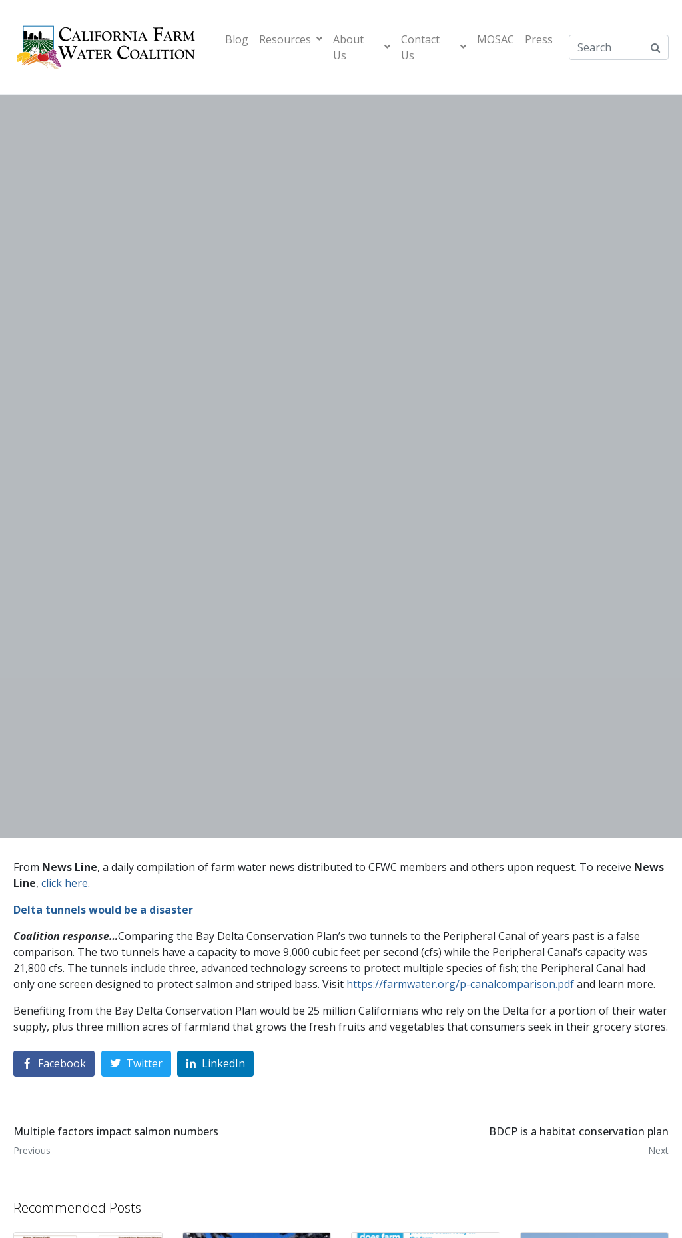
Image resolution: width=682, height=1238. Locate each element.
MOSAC (495, 39)
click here (64, 883)
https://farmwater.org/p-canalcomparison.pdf (460, 984)
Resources (290, 39)
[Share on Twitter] (136, 1064)
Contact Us (433, 47)
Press (539, 39)
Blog (236, 39)
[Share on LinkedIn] (215, 1064)
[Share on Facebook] (54, 1064)
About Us (361, 47)
